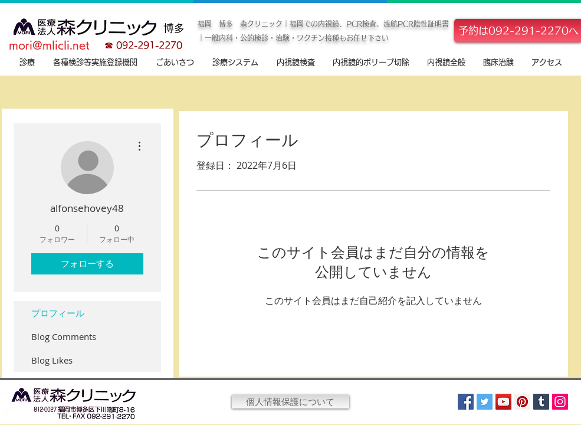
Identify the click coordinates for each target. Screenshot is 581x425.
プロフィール (57, 313)
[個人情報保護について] (290, 401)
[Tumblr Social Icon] (541, 402)
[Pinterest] (522, 402)
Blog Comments (63, 336)
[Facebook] (466, 402)
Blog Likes (52, 360)
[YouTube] (503, 402)
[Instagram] (560, 402)
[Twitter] (485, 402)
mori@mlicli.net (49, 45)
